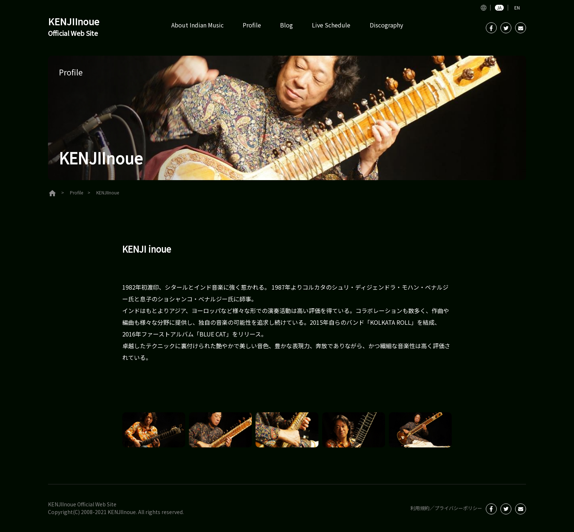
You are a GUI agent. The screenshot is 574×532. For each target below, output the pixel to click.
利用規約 (415, 507)
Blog (286, 25)
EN (517, 8)
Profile (252, 25)
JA (499, 8)
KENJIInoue (77, 28)
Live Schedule (331, 25)
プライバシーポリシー (456, 507)
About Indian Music (197, 25)
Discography (386, 25)
